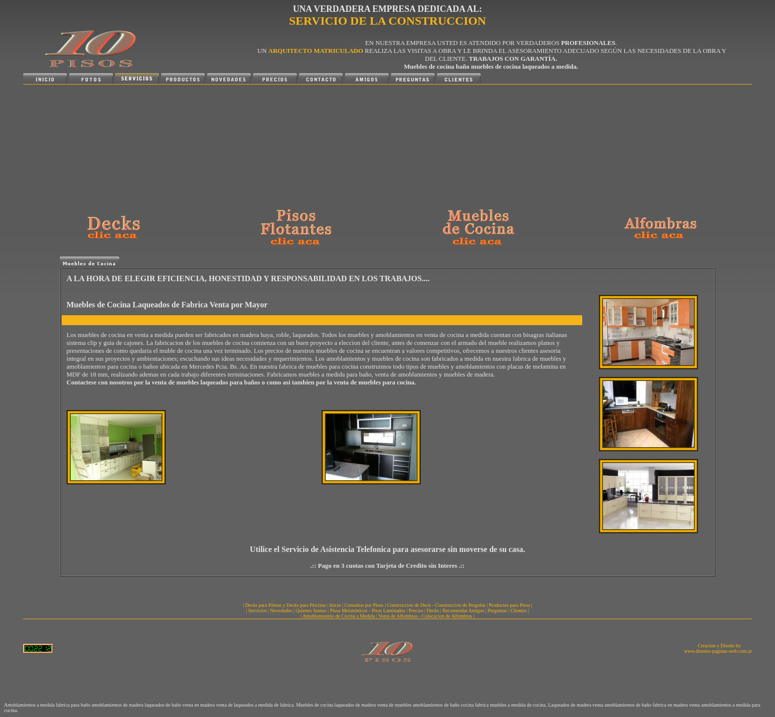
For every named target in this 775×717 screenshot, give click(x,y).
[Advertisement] (147, 146)
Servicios (257, 610)
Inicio (335, 605)
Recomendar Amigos (463, 610)
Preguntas (497, 610)
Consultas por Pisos (364, 605)
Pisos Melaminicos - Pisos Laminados (367, 610)
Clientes (519, 610)
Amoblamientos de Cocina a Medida (338, 616)
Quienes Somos (311, 610)
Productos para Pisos (509, 605)
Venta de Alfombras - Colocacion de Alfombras (425, 616)
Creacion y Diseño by (720, 645)
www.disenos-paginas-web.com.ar (718, 651)
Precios (416, 610)
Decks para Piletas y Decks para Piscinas (285, 605)
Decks (433, 610)
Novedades (281, 610)
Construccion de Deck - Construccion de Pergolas (436, 605)
